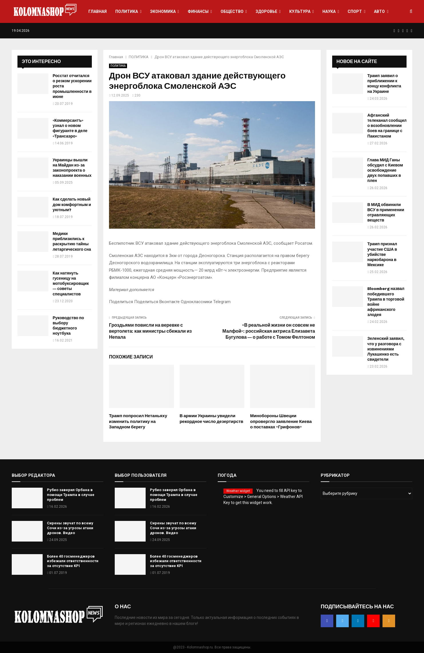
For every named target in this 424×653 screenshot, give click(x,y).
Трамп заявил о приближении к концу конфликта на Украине (384, 83)
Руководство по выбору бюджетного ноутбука (68, 325)
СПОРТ (355, 11)
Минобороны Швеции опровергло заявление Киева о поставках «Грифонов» (281, 421)
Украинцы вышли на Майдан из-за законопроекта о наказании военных (72, 168)
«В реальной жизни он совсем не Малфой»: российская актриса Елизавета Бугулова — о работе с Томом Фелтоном (268, 331)
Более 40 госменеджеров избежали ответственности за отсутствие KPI (72, 561)
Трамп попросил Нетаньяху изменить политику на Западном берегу (138, 421)
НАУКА (329, 11)
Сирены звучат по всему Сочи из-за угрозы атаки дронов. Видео (70, 528)
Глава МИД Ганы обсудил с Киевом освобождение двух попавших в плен (385, 170)
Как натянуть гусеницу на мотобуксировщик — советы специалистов (71, 284)
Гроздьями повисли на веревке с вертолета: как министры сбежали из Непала (150, 331)
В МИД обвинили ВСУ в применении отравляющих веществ (385, 212)
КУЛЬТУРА (299, 11)
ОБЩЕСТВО (232, 11)
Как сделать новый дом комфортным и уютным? (72, 204)
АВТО (379, 11)
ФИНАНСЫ (198, 11)
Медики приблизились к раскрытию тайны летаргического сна (72, 241)
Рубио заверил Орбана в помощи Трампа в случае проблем (70, 495)
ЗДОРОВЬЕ (266, 11)
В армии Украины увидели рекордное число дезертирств (211, 418)
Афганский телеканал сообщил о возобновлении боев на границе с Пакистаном (387, 126)
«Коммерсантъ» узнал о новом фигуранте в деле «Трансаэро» (70, 128)
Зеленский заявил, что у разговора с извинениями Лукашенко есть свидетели (385, 349)
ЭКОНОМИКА (163, 11)
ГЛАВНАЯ (97, 11)
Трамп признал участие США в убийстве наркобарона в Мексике (382, 254)
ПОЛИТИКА (126, 11)
